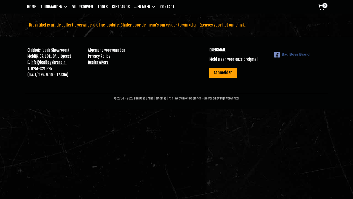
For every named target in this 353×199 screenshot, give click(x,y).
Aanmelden (223, 72)
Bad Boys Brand (291, 54)
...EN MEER (145, 6)
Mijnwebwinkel (229, 98)
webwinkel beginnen (188, 98)
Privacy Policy (99, 56)
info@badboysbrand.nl (48, 62)
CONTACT (167, 6)
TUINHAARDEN (54, 6)
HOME (31, 6)
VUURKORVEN (82, 6)
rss (171, 98)
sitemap (161, 98)
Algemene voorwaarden (106, 50)
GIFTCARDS (121, 6)
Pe (103, 62)
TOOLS (102, 6)
